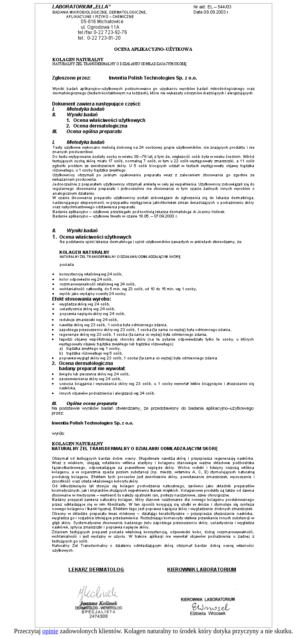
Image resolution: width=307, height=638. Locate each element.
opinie (50, 631)
